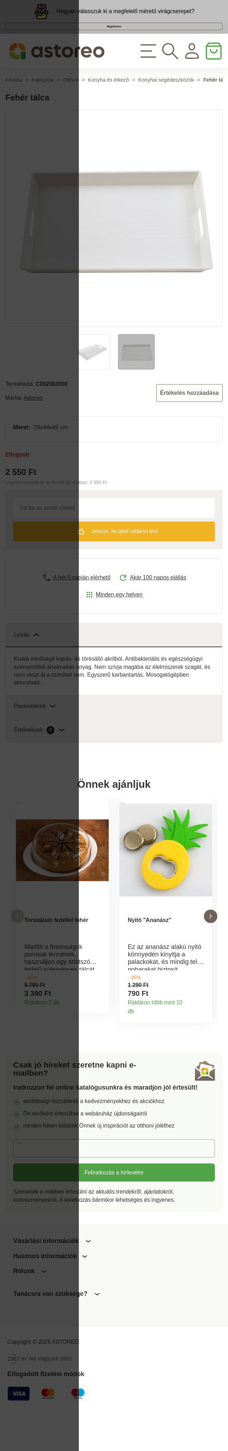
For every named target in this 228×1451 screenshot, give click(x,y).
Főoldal (13, 104)
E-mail (27, 1182)
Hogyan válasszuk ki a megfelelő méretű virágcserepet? (125, 16)
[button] (17, 945)
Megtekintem (114, 41)
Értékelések (39, 754)
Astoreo (33, 422)
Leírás (26, 659)
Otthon (71, 104)
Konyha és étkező (108, 104)
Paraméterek (35, 730)
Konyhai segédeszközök (166, 104)
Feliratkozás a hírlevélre (114, 1206)
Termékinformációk (100, 1033)
